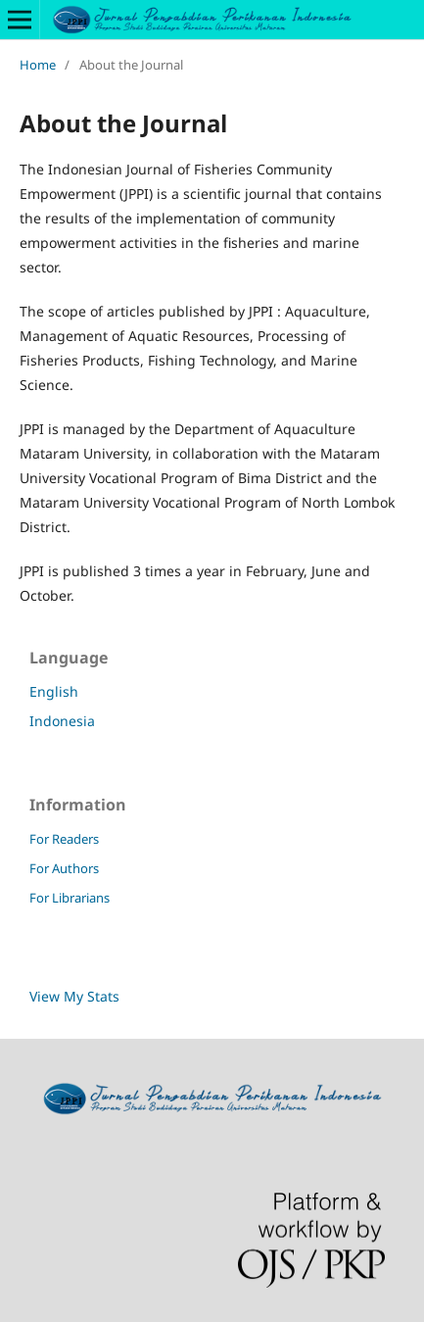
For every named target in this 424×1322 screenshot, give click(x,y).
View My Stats (74, 996)
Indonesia (62, 720)
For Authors (64, 868)
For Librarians (69, 897)
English (53, 691)
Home (38, 64)
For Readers (64, 839)
